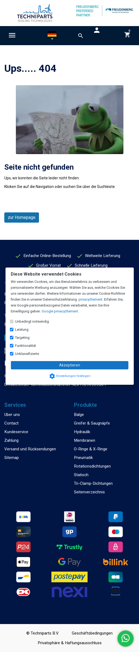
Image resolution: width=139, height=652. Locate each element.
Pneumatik (83, 457)
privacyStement (90, 299)
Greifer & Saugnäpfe (92, 423)
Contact (11, 423)
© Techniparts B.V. (42, 633)
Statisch (81, 474)
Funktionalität (25, 346)
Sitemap (11, 457)
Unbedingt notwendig (32, 321)
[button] (52, 36)
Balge (79, 414)
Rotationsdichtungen (92, 466)
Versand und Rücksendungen (30, 449)
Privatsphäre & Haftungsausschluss (70, 642)
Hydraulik (82, 431)
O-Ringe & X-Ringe (90, 449)
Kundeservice (16, 431)
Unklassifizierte (27, 354)
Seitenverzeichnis (89, 492)
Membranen (84, 440)
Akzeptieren (69, 365)
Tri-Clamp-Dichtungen (93, 483)
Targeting (22, 338)
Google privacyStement (60, 311)
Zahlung (11, 440)
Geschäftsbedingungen (92, 633)
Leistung (21, 329)
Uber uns (12, 414)
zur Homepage (21, 217)
